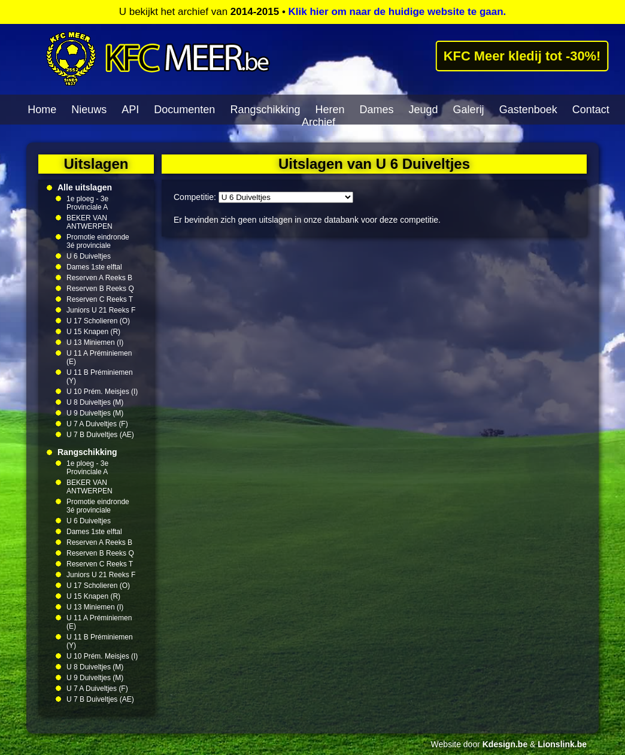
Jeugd (423, 110)
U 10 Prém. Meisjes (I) (102, 391)
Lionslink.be (562, 744)
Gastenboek (528, 110)
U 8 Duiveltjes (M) (94, 402)
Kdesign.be (505, 744)
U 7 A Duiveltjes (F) (97, 424)
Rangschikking (265, 110)
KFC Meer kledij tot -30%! (522, 55)
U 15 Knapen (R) (93, 332)
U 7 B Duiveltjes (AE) (100, 434)
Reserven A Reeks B (99, 278)
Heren (329, 110)
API (130, 110)
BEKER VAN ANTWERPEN (89, 222)
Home (42, 110)
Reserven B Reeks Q (100, 288)
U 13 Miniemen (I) (94, 342)
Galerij (468, 110)
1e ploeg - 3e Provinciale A (87, 203)
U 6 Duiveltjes (88, 256)
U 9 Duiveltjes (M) (94, 413)
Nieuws (89, 110)
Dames (377, 110)
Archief (318, 122)
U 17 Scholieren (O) (98, 321)
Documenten (184, 110)
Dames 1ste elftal (94, 267)
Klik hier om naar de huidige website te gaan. (397, 11)
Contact (590, 110)
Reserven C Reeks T (99, 299)
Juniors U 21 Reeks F (100, 310)
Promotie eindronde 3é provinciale (97, 241)
